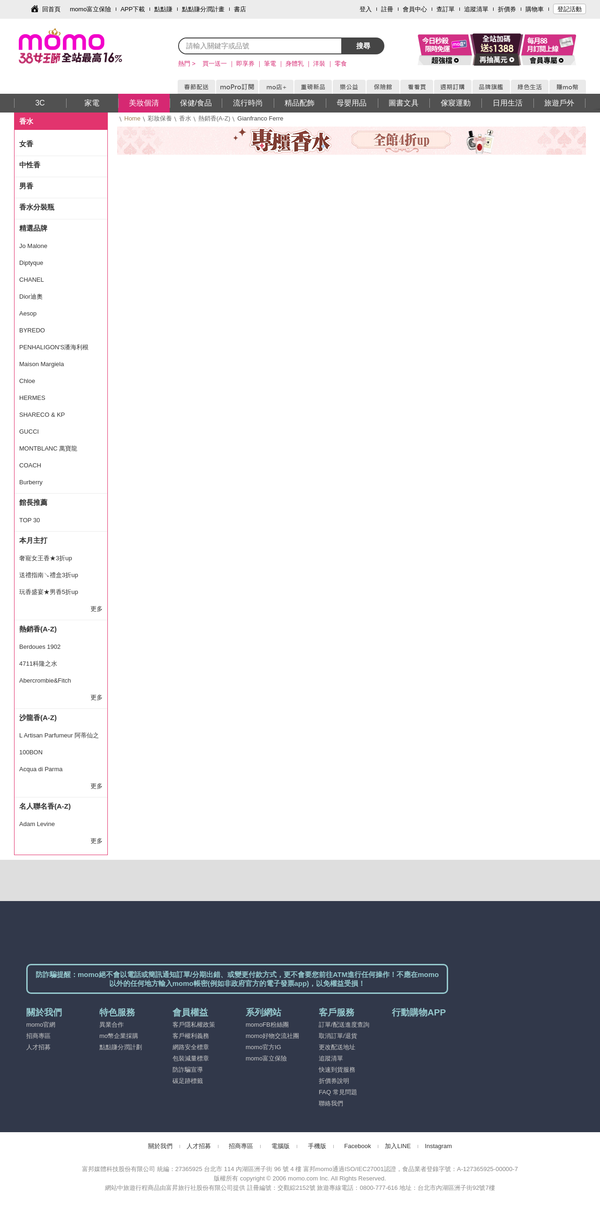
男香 (26, 186)
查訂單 (445, 9)
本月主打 (33, 540)
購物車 (534, 9)
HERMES (32, 397)
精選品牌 (33, 228)
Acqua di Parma (41, 769)
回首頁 (51, 9)
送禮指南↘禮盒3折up (48, 575)
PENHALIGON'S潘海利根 (54, 347)
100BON (31, 752)
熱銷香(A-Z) (214, 118)
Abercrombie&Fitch (45, 680)
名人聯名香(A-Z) (45, 806)
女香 (26, 144)
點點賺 (163, 9)
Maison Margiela (41, 364)
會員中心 (415, 9)
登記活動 (569, 9)
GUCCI (29, 431)
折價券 (507, 9)
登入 (366, 9)
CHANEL (31, 279)
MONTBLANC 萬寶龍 (48, 448)
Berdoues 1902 (39, 646)
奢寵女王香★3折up (45, 558)
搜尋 (363, 46)
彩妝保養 (160, 118)
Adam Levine (37, 823)
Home (132, 118)
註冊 (387, 9)
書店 (240, 9)
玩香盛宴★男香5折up (48, 591)
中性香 (29, 165)
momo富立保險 (90, 9)
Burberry (31, 482)
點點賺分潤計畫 (203, 9)
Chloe (27, 380)
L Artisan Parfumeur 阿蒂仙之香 (59, 738)
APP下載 (132, 9)
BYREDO (32, 330)
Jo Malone (33, 245)
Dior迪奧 (31, 296)
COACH (30, 465)
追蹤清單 (476, 9)
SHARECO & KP (42, 414)
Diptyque (31, 262)
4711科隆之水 (38, 663)
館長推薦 (33, 502)
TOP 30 (29, 520)
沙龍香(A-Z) (38, 717)
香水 (185, 118)
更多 (96, 608)
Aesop (28, 313)
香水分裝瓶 (36, 207)
